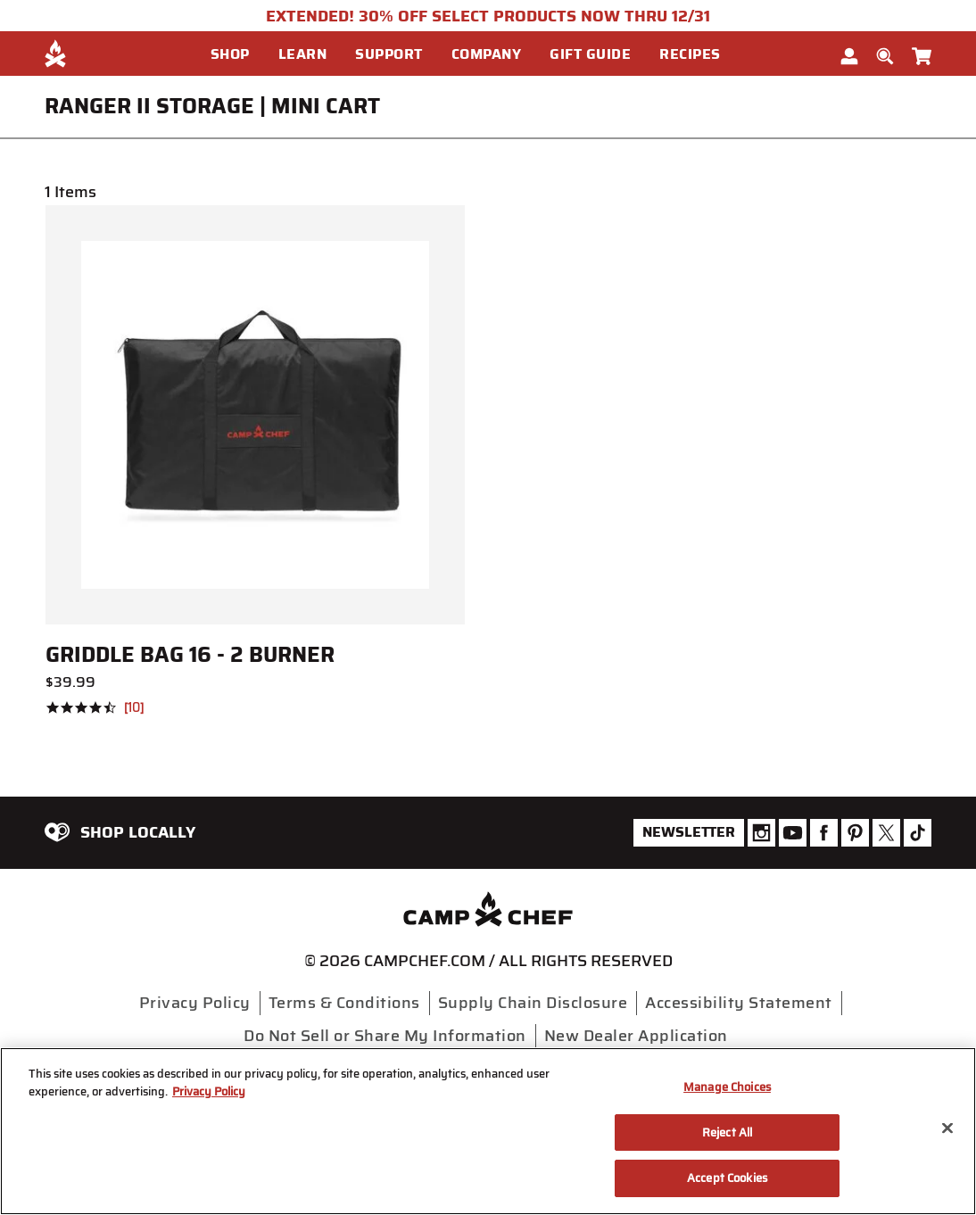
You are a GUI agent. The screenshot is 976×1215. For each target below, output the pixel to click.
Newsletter (688, 832)
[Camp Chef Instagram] (761, 833)
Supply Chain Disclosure (533, 1002)
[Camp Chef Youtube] (792, 833)
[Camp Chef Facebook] (824, 833)
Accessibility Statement (738, 1002)
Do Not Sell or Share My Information (385, 1035)
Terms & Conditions (344, 1002)
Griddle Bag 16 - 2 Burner (190, 655)
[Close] (947, 1128)
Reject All (727, 1132)
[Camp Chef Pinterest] (855, 833)
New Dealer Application (636, 1035)
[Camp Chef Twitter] (886, 833)
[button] (237, 54)
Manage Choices (727, 1087)
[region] (488, 1131)
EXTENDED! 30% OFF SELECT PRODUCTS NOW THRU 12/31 (488, 16)
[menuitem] (244, 54)
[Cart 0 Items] (921, 53)
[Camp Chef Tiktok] (917, 833)
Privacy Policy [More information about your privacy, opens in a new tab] (208, 1091)
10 (134, 708)
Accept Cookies (727, 1178)
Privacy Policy (195, 1002)
